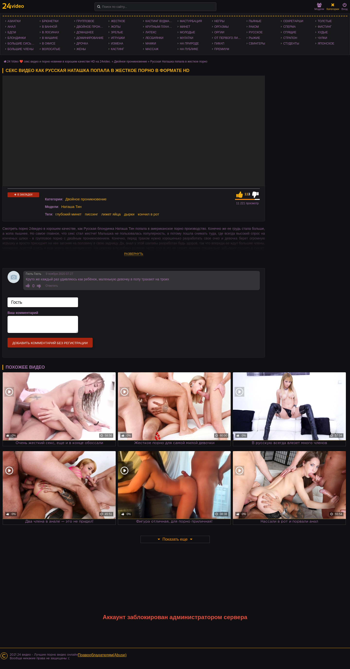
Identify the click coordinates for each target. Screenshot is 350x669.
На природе (189, 43)
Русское (256, 32)
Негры (219, 21)
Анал (12, 26)
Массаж (151, 49)
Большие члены (21, 49)
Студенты (291, 43)
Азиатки (14, 21)
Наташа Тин (71, 207)
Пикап (219, 43)
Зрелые (117, 32)
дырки (129, 214)
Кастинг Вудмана (159, 21)
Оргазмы (221, 26)
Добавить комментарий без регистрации (50, 343)
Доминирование (90, 38)
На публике (189, 49)
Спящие (289, 32)
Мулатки (186, 38)
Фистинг (325, 26)
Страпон (290, 38)
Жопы (115, 26)
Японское (326, 43)
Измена (117, 43)
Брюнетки (50, 21)
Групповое (85, 21)
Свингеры (257, 43)
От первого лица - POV (229, 38)
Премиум (221, 49)
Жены (81, 49)
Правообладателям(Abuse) (102, 655)
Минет (185, 26)
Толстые (325, 21)
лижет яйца (111, 214)
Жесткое (118, 21)
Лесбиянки (154, 38)
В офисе (48, 43)
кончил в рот (148, 214)
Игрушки (118, 38)
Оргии (219, 32)
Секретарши (293, 21)
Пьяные (255, 21)
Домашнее (85, 32)
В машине (50, 38)
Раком (254, 26)
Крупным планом (159, 26)
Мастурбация (191, 21)
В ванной (49, 26)
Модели (319, 6)
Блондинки (17, 38)
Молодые (187, 32)
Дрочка (82, 43)
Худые (323, 32)
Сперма (289, 26)
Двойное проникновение (91, 26)
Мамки (150, 43)
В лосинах (50, 32)
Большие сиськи (21, 43)
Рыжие (254, 38)
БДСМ (12, 32)
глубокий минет (68, 214)
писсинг (91, 214)
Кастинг (117, 49)
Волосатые (51, 49)
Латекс (151, 32)
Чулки (322, 38)
